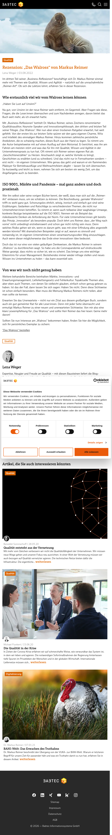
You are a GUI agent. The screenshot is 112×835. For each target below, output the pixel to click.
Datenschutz (55, 813)
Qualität (8, 341)
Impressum (55, 808)
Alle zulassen (91, 452)
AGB (55, 819)
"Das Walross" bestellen (16, 330)
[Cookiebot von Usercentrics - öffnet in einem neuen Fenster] (96, 381)
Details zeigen (95, 442)
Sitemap (55, 802)
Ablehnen (20, 452)
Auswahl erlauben (55, 452)
